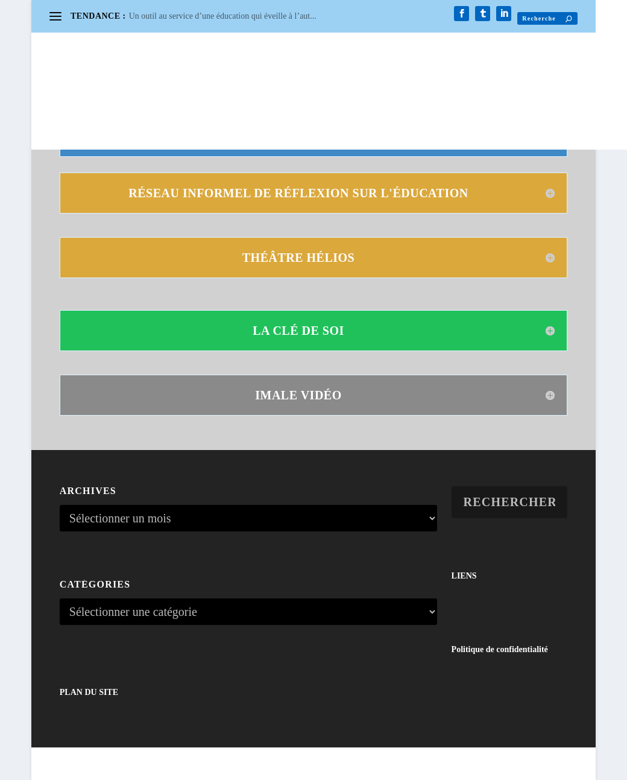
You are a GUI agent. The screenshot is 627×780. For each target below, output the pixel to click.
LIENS (464, 575)
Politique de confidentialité (500, 649)
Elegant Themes (116, 765)
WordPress (202, 765)
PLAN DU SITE (89, 692)
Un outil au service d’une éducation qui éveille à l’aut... (223, 16)
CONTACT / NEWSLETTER (119, 82)
